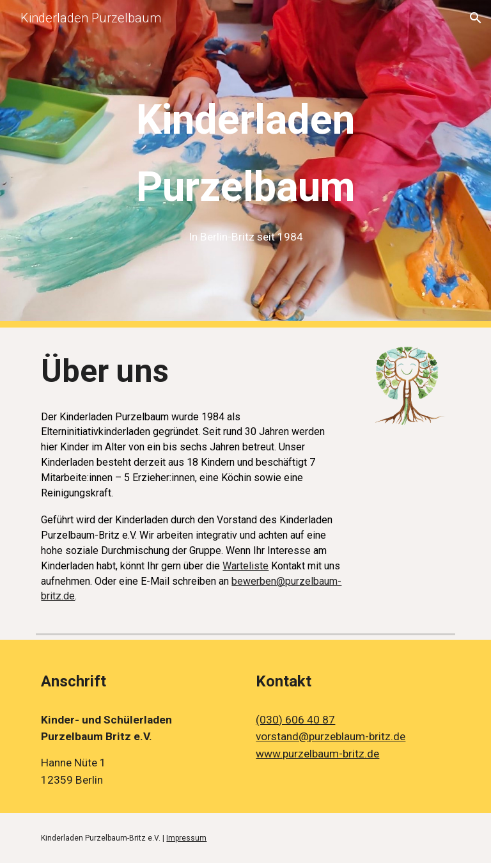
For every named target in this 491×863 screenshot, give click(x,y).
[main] (245, 164)
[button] (475, 18)
